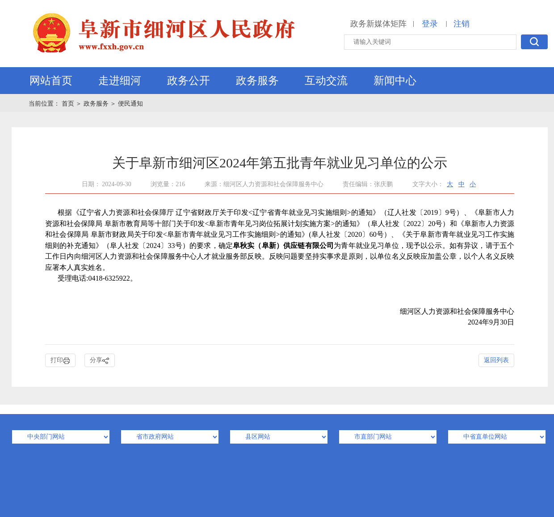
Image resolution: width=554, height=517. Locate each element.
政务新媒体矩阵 (378, 23)
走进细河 (119, 80)
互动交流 (326, 80)
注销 (461, 23)
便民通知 (130, 103)
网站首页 (50, 80)
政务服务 (257, 80)
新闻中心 (395, 80)
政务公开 (188, 80)
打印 (60, 360)
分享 (99, 360)
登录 (430, 23)
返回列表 (496, 360)
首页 (69, 103)
